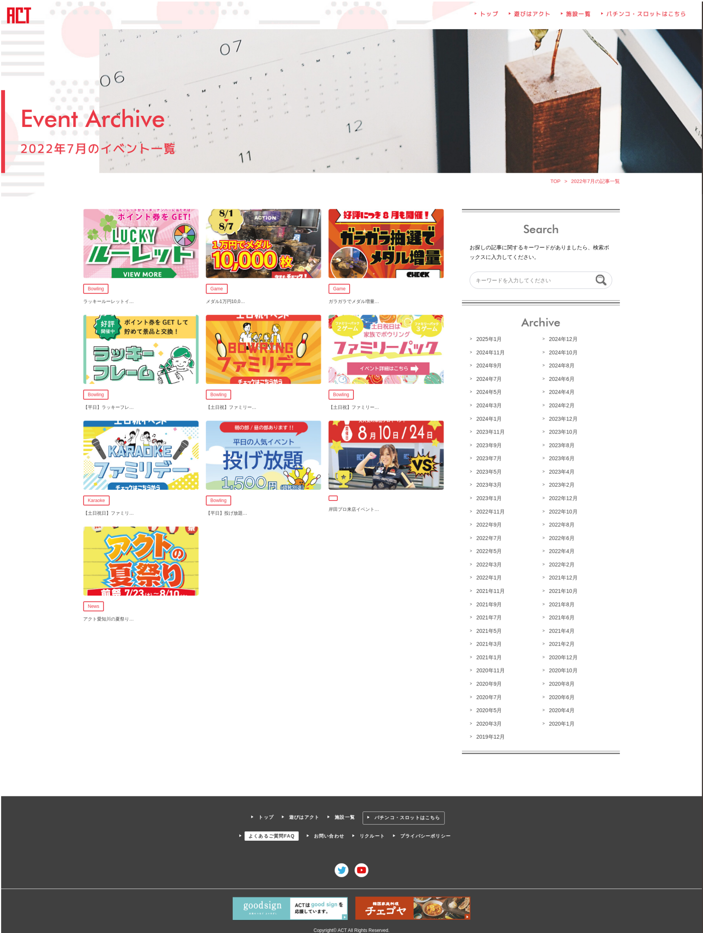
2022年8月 (560, 524)
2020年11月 (489, 669)
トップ (488, 17)
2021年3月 (488, 643)
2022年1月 (488, 577)
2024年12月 (561, 340)
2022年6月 (560, 537)
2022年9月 (488, 524)
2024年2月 (560, 406)
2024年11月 (489, 353)
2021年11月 (489, 590)
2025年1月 (488, 340)
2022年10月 (561, 511)
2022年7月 (488, 537)
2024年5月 (488, 393)
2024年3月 (488, 406)
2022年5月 (488, 550)
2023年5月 (488, 472)
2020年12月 (561, 656)
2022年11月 (489, 511)
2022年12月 (561, 498)
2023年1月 (488, 498)
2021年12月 (561, 577)
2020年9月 (488, 682)
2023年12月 (561, 419)
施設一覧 (577, 17)
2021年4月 (560, 629)
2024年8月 (560, 366)
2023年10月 (561, 432)
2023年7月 (488, 459)
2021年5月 (488, 629)
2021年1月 (488, 656)
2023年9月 (488, 445)
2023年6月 (560, 459)
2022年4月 (560, 550)
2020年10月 (561, 669)
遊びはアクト (531, 17)
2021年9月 (488, 603)
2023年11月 (489, 432)
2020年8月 (560, 682)
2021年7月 (488, 616)
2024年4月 (560, 393)
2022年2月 (560, 564)
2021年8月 (560, 603)
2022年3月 (488, 564)
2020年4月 (560, 709)
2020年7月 (488, 695)
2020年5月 (488, 709)
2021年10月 (561, 590)
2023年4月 (560, 472)
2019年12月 (489, 735)
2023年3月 (488, 485)
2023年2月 (560, 485)
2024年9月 (488, 366)
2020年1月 (560, 722)
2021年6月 (560, 616)
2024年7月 (488, 380)
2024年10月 (561, 353)
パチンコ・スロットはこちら (644, 17)
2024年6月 (560, 380)
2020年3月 (488, 722)
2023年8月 (560, 445)
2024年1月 (488, 419)
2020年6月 (560, 695)
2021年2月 (560, 643)
